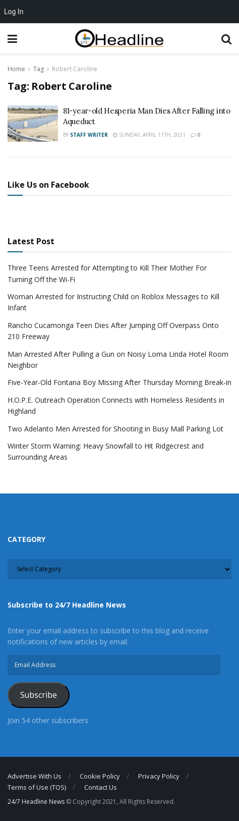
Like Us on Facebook (48, 184)
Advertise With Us (35, 776)
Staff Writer (89, 134)
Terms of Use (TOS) (37, 787)
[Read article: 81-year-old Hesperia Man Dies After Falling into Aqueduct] (33, 123)
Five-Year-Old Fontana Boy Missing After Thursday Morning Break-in (119, 382)
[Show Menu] (12, 38)
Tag (38, 69)
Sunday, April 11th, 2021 (149, 134)
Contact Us (100, 787)
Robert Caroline (74, 69)
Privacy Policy (159, 776)
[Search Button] (226, 38)
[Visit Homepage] (119, 38)
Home (16, 69)
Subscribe (38, 694)
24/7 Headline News (36, 801)
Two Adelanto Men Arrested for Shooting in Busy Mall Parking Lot (115, 428)
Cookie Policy (100, 776)
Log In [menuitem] (13, 12)
